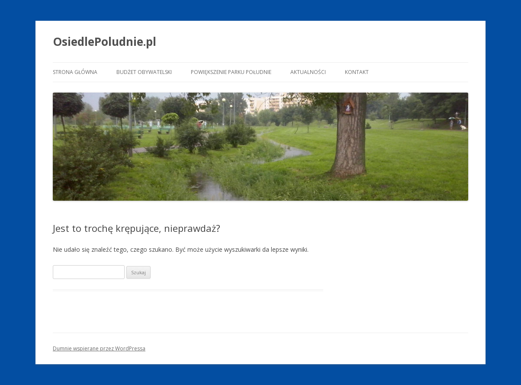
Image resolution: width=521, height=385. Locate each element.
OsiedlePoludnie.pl (104, 41)
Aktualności (308, 72)
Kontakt (357, 72)
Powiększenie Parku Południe (231, 72)
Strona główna (75, 72)
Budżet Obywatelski (144, 72)
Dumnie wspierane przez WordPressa (99, 348)
